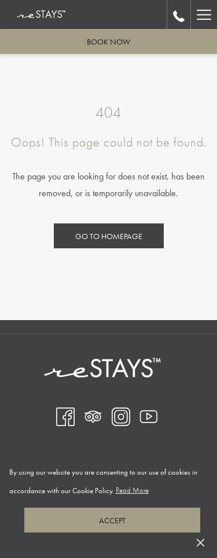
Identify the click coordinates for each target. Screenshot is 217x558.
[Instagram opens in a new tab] (121, 416)
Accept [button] (112, 520)
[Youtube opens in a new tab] (148, 416)
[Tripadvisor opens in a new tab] (93, 416)
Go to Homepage (108, 236)
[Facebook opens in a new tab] (65, 416)
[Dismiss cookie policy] (200, 541)
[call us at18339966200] (179, 14)
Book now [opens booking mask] (108, 41)
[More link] (203, 14)
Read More (133, 490)
